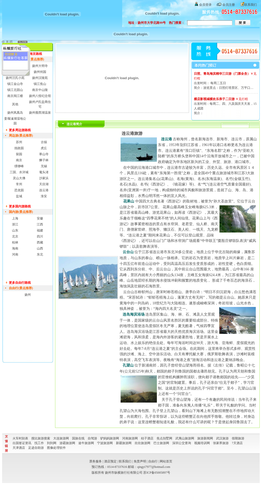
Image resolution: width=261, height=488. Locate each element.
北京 (15, 236)
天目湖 (44, 184)
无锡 (44, 166)
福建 (40, 230)
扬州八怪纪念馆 (40, 96)
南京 (19, 160)
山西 (40, 248)
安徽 (40, 218)
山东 (15, 230)
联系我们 (250, 5)
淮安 (44, 196)
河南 (15, 254)
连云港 (44, 190)
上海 (15, 218)
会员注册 (228, 5)
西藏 (40, 242)
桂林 (15, 242)
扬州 (28, 295)
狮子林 (44, 160)
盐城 (19, 196)
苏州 (19, 142)
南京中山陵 (40, 90)
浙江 (15, 224)
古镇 (44, 142)
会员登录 (205, 5)
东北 (40, 254)
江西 (40, 224)
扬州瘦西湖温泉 (40, 112)
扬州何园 (40, 72)
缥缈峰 (19, 166)
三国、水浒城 (19, 172)
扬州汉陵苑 (40, 78)
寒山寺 (44, 154)
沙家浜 (44, 178)
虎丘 (44, 148)
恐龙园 (19, 190)
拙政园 (19, 148)
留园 (19, 154)
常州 (19, 184)
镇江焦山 (40, 84)
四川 (40, 236)
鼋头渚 (44, 172)
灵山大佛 (19, 178)
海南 (15, 248)
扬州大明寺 (40, 66)
